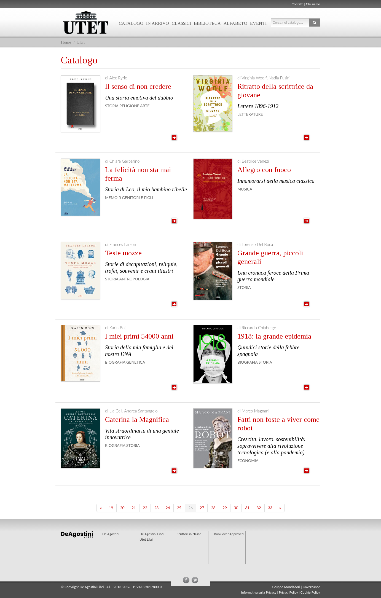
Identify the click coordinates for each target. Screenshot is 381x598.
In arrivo (157, 23)
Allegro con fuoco (264, 170)
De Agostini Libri (151, 534)
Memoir (113, 197)
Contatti (298, 4)
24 (167, 507)
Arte (144, 105)
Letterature (250, 114)
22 (145, 507)
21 (134, 507)
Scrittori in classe (189, 534)
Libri (81, 42)
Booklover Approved (228, 534)
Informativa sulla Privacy (259, 592)
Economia (248, 460)
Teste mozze (123, 253)
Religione (129, 105)
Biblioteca (207, 23)
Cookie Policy (310, 592)
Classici (181, 23)
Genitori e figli (137, 197)
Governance (311, 587)
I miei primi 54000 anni (139, 336)
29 (224, 507)
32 (258, 507)
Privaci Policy (288, 592)
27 (202, 507)
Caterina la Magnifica (137, 419)
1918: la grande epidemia (274, 336)
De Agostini (110, 534)
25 (179, 507)
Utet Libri (85, 22)
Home (66, 42)
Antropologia (134, 279)
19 (111, 507)
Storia (111, 105)
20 (122, 507)
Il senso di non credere (138, 86)
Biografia (115, 362)
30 (236, 507)
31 (247, 507)
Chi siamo (313, 4)
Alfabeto (235, 23)
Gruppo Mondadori (286, 587)
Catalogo (131, 23)
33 (270, 507)
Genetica (135, 362)
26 (190, 507)
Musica (244, 189)
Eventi (258, 23)
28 (213, 507)
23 (156, 507)
